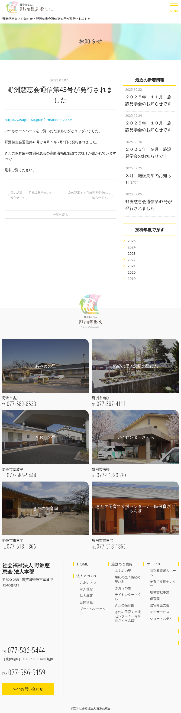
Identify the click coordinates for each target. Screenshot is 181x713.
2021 (132, 260)
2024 (132, 241)
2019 (132, 272)
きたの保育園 (124, 599)
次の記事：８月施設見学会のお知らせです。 (89, 195)
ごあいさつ (88, 576)
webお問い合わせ (28, 685)
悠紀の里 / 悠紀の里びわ (127, 573)
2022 (132, 253)
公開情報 (86, 596)
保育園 (155, 593)
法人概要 (86, 590)
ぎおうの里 (123, 582)
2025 (132, 235)
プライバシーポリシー (93, 605)
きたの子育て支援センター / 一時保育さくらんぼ (128, 610)
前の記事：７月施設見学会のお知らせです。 (31, 195)
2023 (132, 247)
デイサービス (159, 606)
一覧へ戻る (60, 214)
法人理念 (86, 583)
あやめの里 (123, 564)
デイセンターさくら (128, 590)
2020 (132, 266)
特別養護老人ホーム (163, 566)
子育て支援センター (163, 577)
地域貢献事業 (159, 586)
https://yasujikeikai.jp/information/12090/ (38, 119)
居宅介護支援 (159, 599)
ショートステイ (161, 612)
